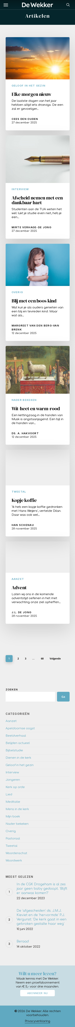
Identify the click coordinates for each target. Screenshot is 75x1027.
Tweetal (19, 491)
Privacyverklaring (37, 1021)
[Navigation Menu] (6, 5)
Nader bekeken (24, 399)
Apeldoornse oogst (20, 728)
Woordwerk (14, 860)
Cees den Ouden (25, 118)
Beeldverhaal (16, 735)
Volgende (55, 658)
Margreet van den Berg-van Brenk (35, 327)
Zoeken (12, 689)
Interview (20, 189)
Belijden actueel (18, 743)
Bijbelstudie (14, 750)
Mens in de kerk (17, 809)
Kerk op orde (15, 787)
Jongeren (13, 780)
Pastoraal (13, 838)
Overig (17, 292)
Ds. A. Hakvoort (25, 433)
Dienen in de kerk (18, 757)
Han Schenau (23, 524)
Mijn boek (13, 816)
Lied (9, 794)
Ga (63, 697)
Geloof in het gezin (29, 85)
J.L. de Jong (22, 612)
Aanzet (18, 578)
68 (42, 658)
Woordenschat (16, 853)
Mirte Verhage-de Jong (31, 227)
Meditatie (13, 802)
